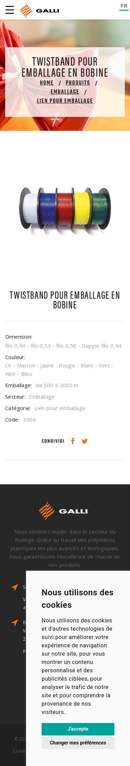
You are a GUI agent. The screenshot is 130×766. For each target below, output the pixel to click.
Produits (78, 83)
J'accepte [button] (78, 729)
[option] (65, 211)
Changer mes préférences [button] (78, 743)
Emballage (65, 92)
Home (47, 83)
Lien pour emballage (65, 101)
